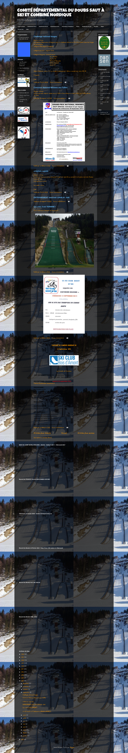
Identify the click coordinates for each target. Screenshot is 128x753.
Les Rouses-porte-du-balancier (23, 64)
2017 (22, 669)
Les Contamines (24, 68)
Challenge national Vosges (45, 36)
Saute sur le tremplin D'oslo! (105, 113)
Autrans (21, 71)
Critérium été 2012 (104, 103)
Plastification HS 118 (86, 26)
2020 (23, 660)
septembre (26, 692)
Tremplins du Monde (23, 100)
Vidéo (27, 29)
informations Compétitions (68, 26)
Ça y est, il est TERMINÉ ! (45, 207)
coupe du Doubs (21, 26)
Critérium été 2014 (104, 81)
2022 (23, 654)
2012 (22, 740)
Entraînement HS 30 (43, 26)
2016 (22, 672)
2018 (22, 666)
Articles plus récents (42, 433)
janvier (25, 736)
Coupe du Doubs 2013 (105, 94)
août (24, 715)
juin (24, 721)
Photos (77, 26)
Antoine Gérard (24, 93)
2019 (22, 663)
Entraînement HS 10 (32, 26)
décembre (26, 683)
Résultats (96, 26)
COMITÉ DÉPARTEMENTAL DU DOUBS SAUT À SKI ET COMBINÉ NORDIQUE (60, 13)
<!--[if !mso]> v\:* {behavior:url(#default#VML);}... (37, 711)
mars (25, 730)
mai (24, 724)
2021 (22, 657)
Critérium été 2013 (104, 90)
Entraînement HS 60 (54, 26)
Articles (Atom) (47, 438)
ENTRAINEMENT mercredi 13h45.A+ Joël (51, 197)
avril (24, 727)
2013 (22, 681)
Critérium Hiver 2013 (105, 98)
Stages (102, 26)
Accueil (64, 433)
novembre (26, 686)
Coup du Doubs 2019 (105, 73)
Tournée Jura (20, 29)
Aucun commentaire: (56, 82)
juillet (25, 718)
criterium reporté (41, 171)
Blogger (72, 747)
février (25, 733)
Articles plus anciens (86, 433)
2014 (22, 678)
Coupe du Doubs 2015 (105, 77)
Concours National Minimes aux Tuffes (50, 88)
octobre (25, 689)
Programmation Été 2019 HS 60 (24, 38)
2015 (22, 675)
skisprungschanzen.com (24, 96)
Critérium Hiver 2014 (105, 86)
